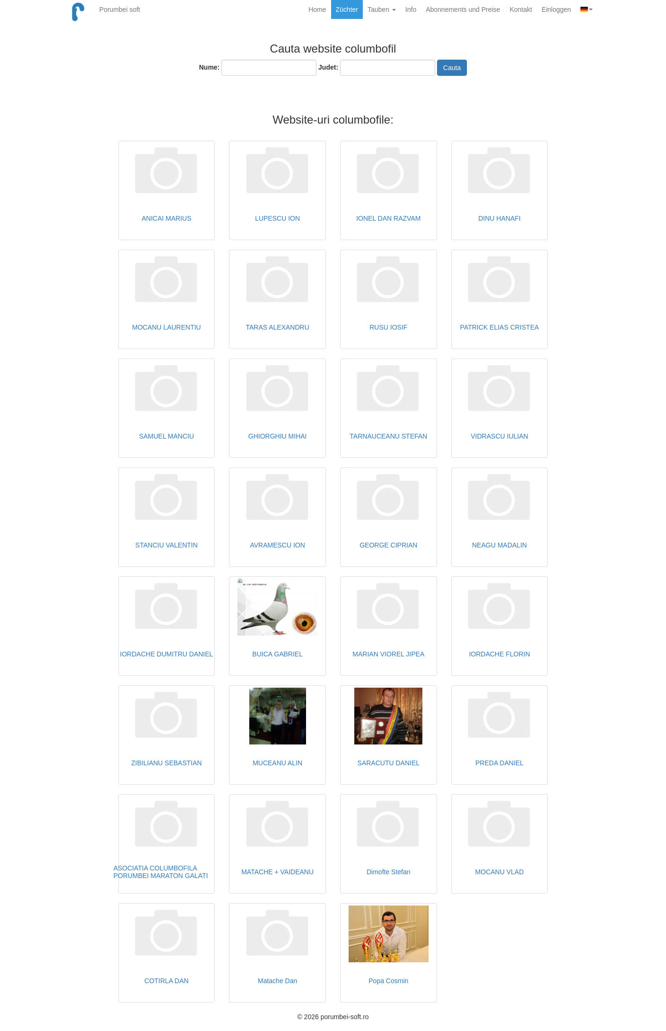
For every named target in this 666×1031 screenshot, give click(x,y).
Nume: (209, 67)
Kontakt (520, 9)
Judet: (328, 67)
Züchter (347, 9)
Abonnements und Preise (463, 9)
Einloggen (556, 9)
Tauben (382, 9)
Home (317, 9)
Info (410, 9)
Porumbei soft (119, 9)
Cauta (452, 68)
